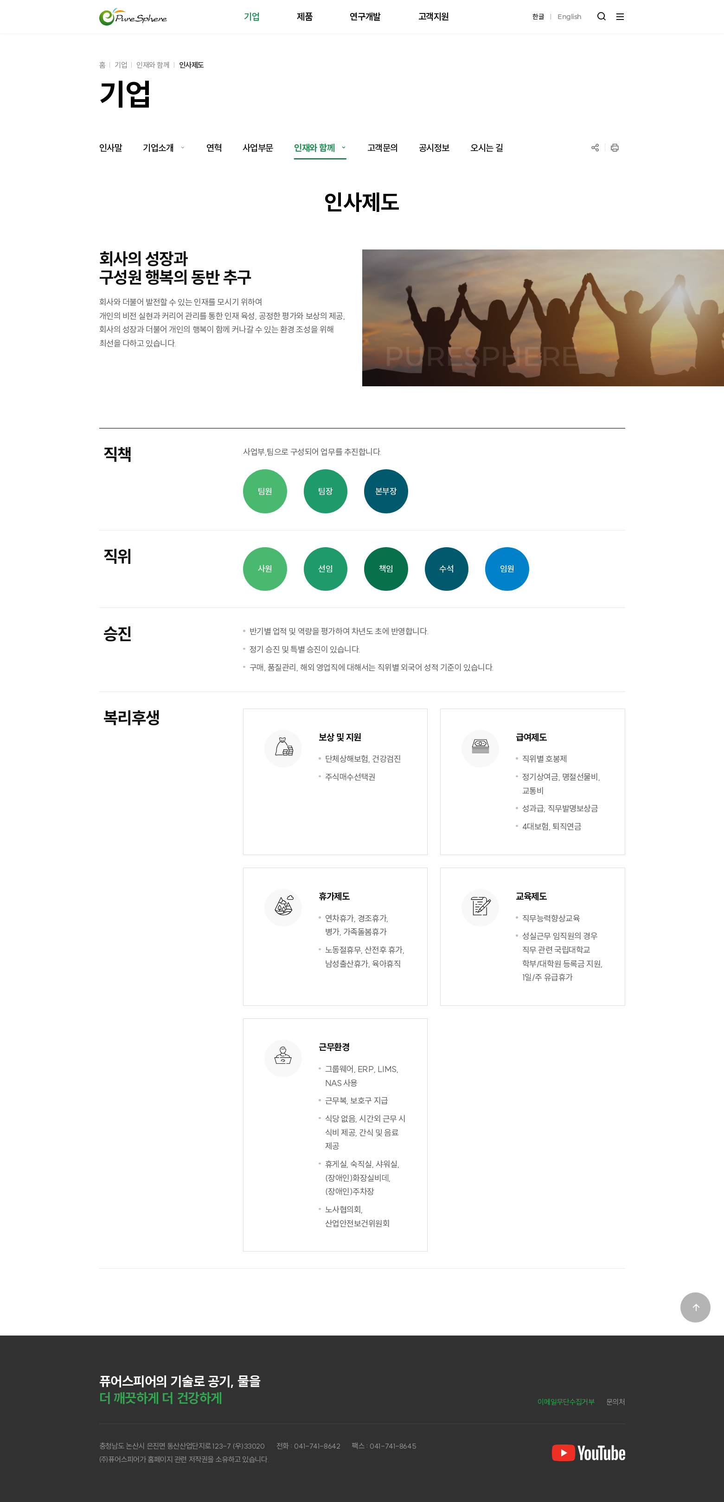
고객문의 (382, 147)
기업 (121, 65)
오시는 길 (486, 147)
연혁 (214, 147)
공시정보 (434, 147)
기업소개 (158, 147)
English (569, 17)
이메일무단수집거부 (566, 1401)
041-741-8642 (317, 1446)
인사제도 (191, 65)
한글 (538, 17)
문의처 (615, 1401)
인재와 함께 (152, 65)
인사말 (110, 147)
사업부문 (258, 147)
